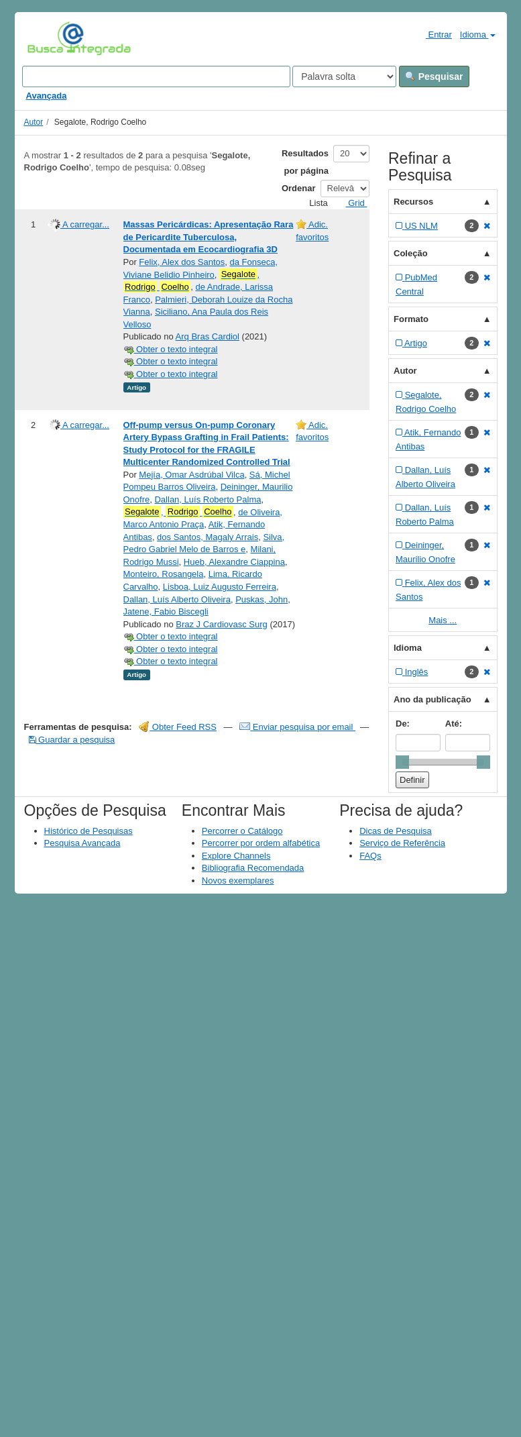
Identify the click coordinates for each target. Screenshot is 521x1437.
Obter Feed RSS (178, 727)
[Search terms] (156, 76)
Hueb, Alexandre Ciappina (234, 562)
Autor (34, 122)
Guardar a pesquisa (72, 740)
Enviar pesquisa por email (297, 727)
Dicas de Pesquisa (395, 831)
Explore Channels (236, 856)
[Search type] (344, 76)
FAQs (370, 856)
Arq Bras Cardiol (207, 336)
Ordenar (299, 188)
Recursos (413, 202)
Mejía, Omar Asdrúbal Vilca (191, 475)
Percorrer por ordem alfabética (261, 843)
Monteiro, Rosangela (163, 574)
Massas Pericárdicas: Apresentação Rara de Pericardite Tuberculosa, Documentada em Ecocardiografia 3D (208, 236)
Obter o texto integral (170, 349)
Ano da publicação (432, 699)
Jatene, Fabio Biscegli (166, 611)
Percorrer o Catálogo (242, 831)
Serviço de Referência (402, 843)
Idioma (478, 35)
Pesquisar (434, 76)
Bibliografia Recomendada (253, 868)
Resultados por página (305, 162)
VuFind (48, 38)
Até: (453, 723)
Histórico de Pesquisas (88, 831)
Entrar (433, 34)
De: (403, 723)
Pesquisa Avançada (82, 843)
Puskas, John (261, 599)
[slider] (402, 762)
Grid (351, 203)
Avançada (46, 96)
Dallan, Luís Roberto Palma (207, 499)
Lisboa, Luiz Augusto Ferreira (219, 587)
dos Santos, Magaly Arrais (207, 537)
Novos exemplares (238, 880)
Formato (411, 319)
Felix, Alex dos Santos (182, 262)
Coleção (411, 253)
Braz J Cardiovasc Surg (222, 624)
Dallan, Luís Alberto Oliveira (177, 599)
